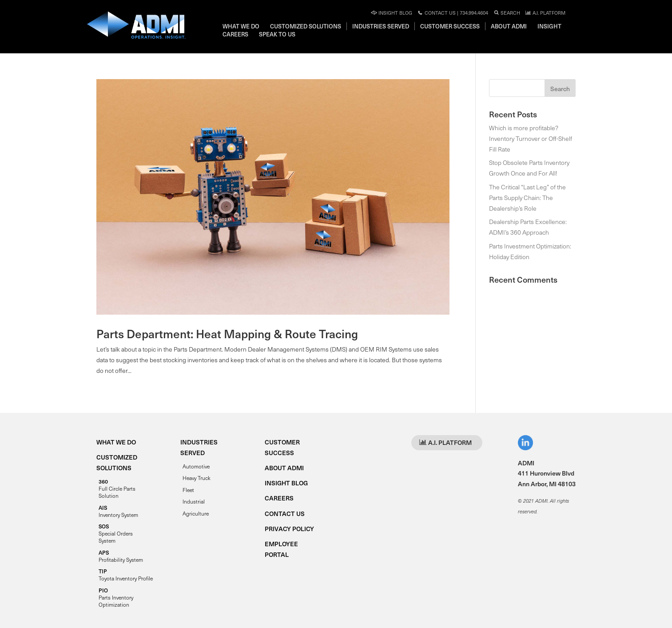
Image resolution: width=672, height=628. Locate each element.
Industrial (194, 501)
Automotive (196, 466)
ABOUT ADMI (284, 467)
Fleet (188, 490)
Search (506, 12)
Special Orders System (116, 533)
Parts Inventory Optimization (116, 597)
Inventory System (118, 511)
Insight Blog (391, 12)
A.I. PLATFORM (545, 12)
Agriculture (196, 513)
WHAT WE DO (116, 442)
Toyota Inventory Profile (126, 574)
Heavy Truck (197, 478)
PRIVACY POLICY (289, 528)
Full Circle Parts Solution (117, 488)
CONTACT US (285, 513)
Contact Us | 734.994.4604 (452, 12)
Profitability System (121, 556)
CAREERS (279, 498)
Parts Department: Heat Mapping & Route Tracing (227, 333)
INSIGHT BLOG (286, 483)
